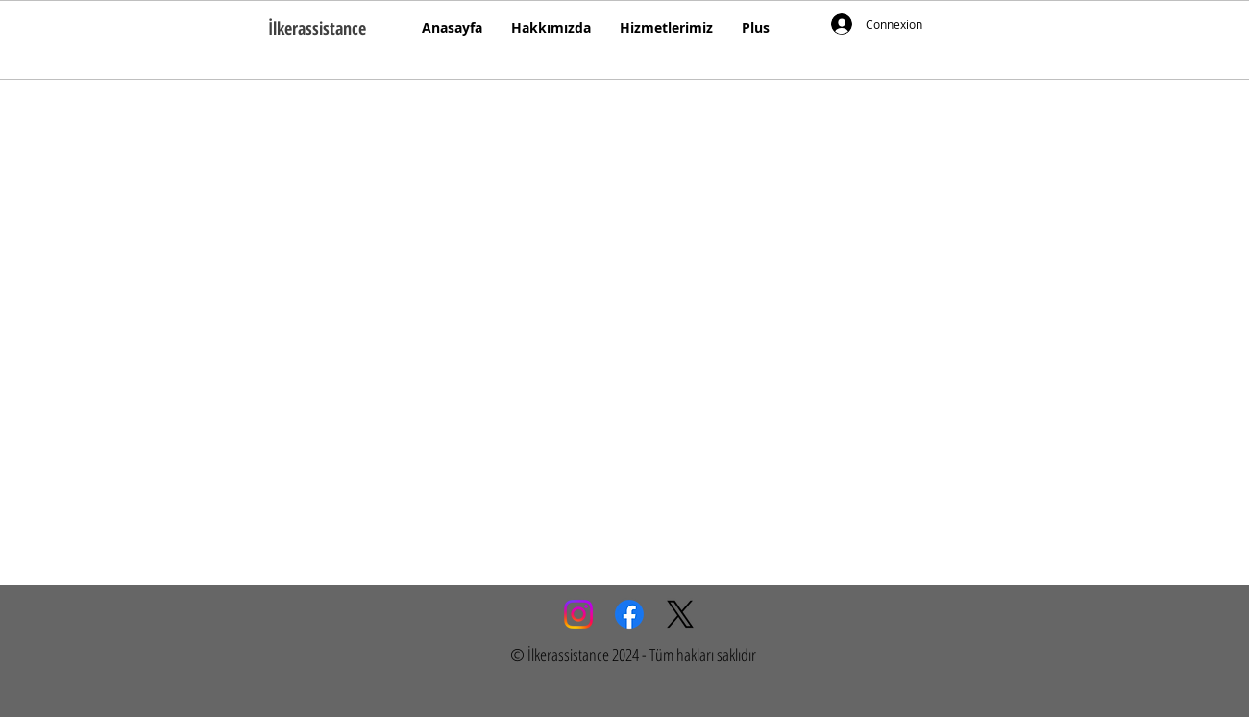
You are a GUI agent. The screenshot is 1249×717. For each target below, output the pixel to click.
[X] (680, 614)
